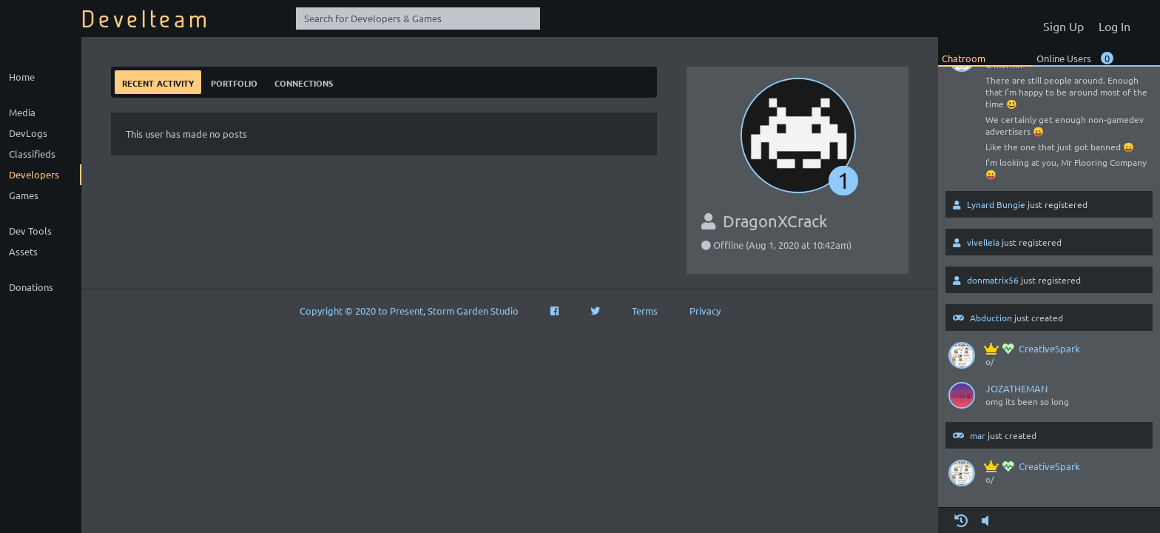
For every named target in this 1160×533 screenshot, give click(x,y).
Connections (303, 82)
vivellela (983, 242)
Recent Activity (158, 82)
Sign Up (1063, 26)
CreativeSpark (1032, 348)
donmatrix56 (993, 280)
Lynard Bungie (996, 204)
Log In (1114, 26)
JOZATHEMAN (1016, 388)
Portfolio (234, 82)
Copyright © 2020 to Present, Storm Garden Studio (409, 310)
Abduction (991, 318)
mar (977, 435)
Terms (645, 310)
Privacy (705, 310)
